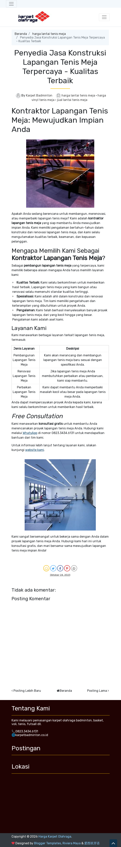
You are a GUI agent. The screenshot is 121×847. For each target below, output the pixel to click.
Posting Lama (97, 691)
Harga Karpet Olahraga (54, 836)
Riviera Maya (72, 843)
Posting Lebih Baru (27, 691)
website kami (34, 450)
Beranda (21, 34)
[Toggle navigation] (11, 4)
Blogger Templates (47, 843)
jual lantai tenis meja (72, 100)
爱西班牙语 (92, 843)
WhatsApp (30, 433)
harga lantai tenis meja (49, 34)
